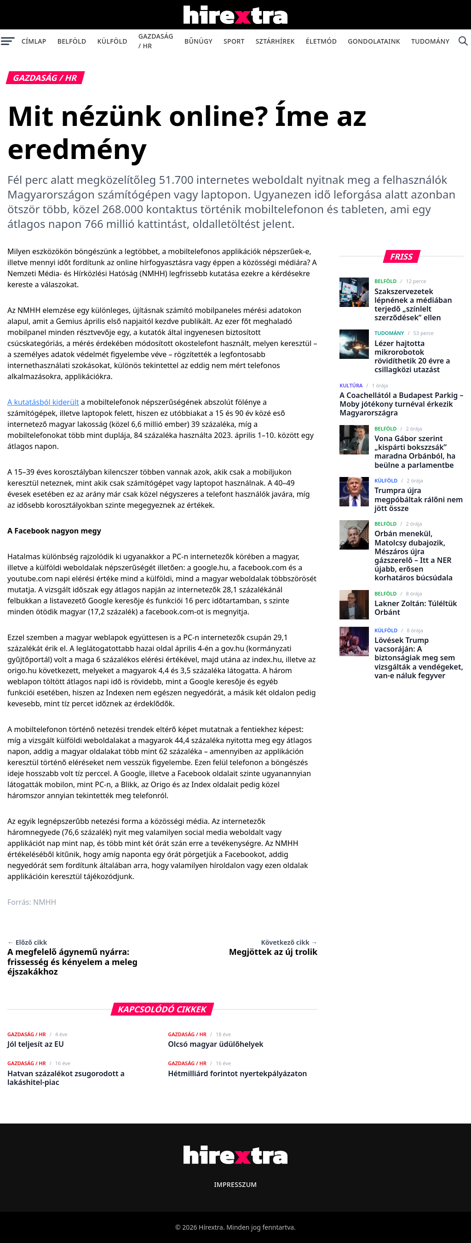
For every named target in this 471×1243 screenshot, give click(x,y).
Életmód (321, 41)
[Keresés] (463, 40)
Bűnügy (198, 41)
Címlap (34, 41)
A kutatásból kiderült (43, 402)
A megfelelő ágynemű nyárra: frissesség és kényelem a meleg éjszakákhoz (72, 957)
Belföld (71, 41)
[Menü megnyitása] (8, 40)
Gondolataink (374, 41)
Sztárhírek (275, 41)
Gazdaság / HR (155, 41)
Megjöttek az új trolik (273, 947)
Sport (234, 41)
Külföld (112, 41)
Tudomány (430, 41)
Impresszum (235, 1184)
